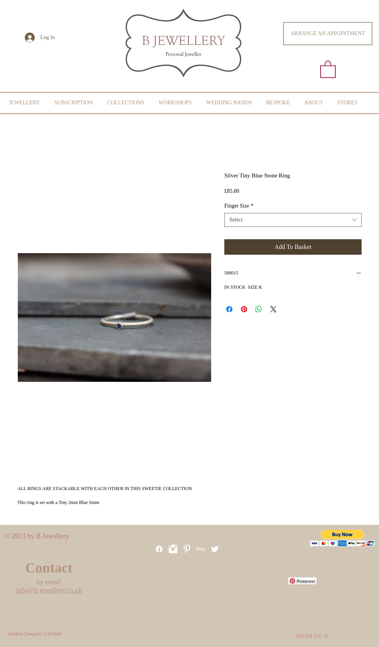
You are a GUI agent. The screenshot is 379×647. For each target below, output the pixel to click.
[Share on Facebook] (229, 309)
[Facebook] (159, 549)
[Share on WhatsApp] (258, 309)
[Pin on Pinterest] (244, 309)
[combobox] (293, 220)
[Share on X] (273, 309)
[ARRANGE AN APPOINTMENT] (327, 33)
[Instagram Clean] (173, 549)
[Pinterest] (187, 549)
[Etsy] (200, 549)
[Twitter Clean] (214, 549)
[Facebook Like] (169, 620)
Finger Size (238, 206)
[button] (328, 69)
